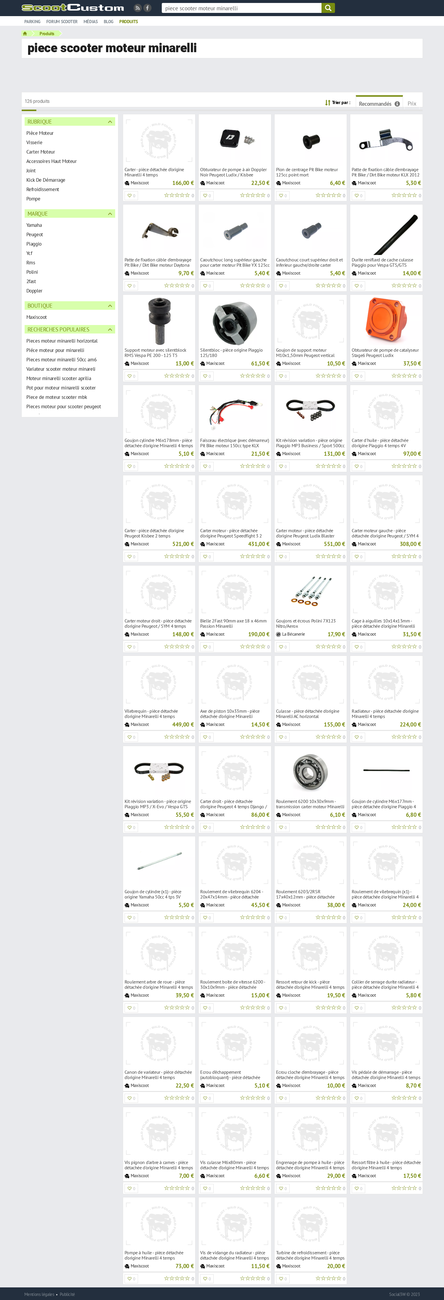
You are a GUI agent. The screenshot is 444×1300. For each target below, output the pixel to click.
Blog (108, 21)
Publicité (67, 1294)
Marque (38, 213)
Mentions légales (39, 1294)
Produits (128, 21)
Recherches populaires (58, 329)
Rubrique (40, 121)
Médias (91, 21)
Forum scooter (62, 21)
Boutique (40, 305)
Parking (32, 21)
